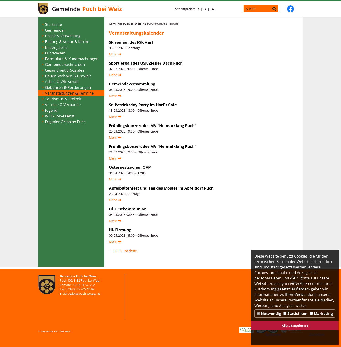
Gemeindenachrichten (65, 64)
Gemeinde (54, 30)
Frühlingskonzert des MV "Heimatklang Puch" (152, 125)
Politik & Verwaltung (62, 35)
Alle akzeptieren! (295, 325)
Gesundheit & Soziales (64, 70)
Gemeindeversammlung (132, 84)
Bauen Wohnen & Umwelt (68, 76)
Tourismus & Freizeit (63, 98)
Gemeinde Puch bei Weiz (125, 24)
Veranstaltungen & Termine (69, 93)
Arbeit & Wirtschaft (62, 81)
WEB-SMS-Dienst (59, 116)
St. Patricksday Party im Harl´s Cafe (143, 104)
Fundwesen (55, 53)
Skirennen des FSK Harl (131, 42)
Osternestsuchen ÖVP (130, 167)
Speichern (273, 334)
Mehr (115, 54)
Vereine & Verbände (63, 104)
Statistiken (295, 313)
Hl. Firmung (120, 229)
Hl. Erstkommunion (128, 208)
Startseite (53, 24)
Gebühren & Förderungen (68, 87)
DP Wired (332, 342)
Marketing (321, 313)
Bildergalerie (56, 47)
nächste (131, 251)
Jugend (51, 110)
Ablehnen (316, 334)
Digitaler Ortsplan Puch (65, 121)
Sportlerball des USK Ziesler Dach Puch (146, 63)
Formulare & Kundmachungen (71, 58)
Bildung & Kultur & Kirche (67, 41)
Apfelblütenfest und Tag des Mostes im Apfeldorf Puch (161, 188)
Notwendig (269, 313)
